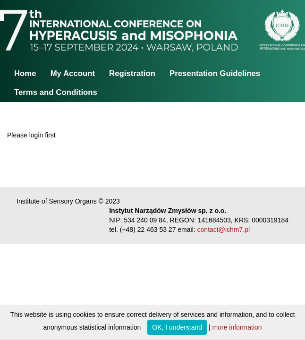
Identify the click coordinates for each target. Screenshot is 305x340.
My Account (73, 73)
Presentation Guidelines (214, 73)
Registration (132, 73)
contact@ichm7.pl (223, 229)
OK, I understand (177, 327)
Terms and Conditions (55, 92)
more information (237, 327)
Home (25, 73)
